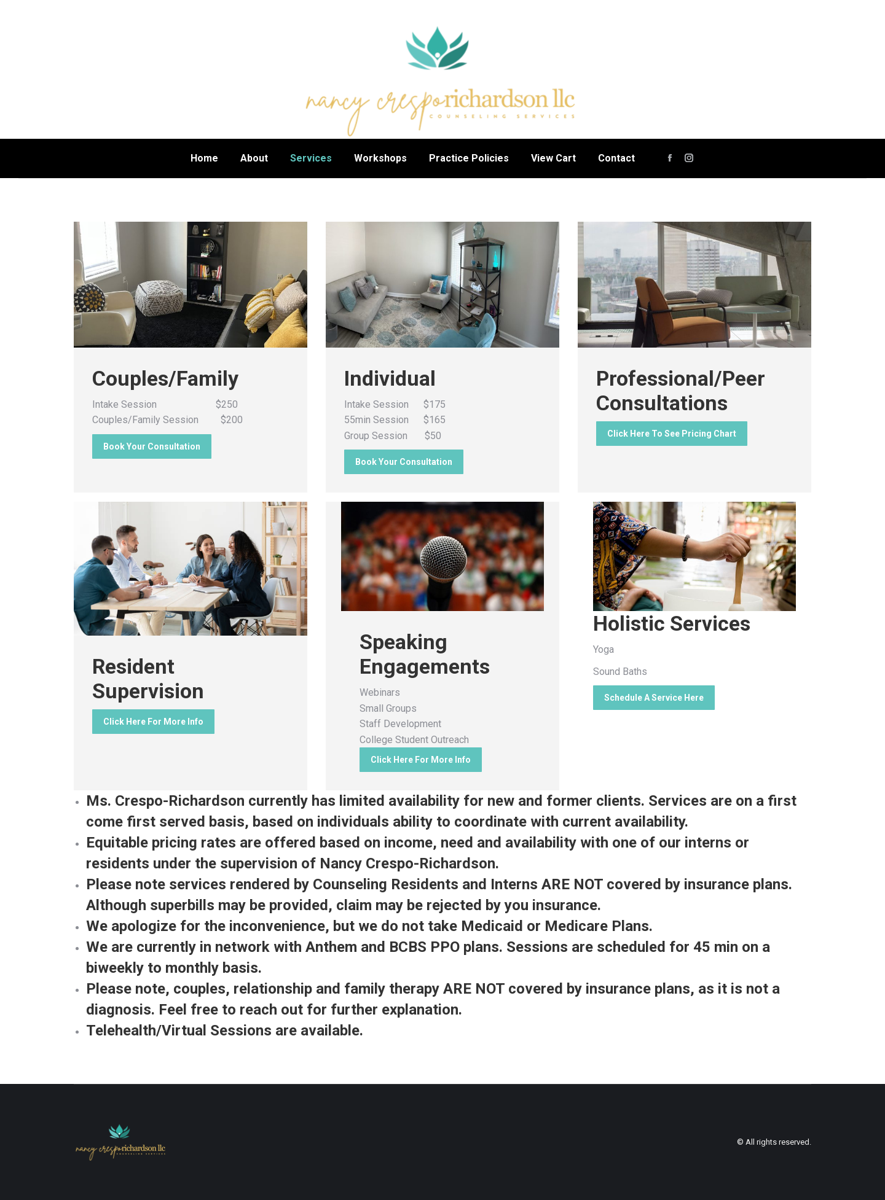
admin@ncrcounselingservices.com (790, 80)
